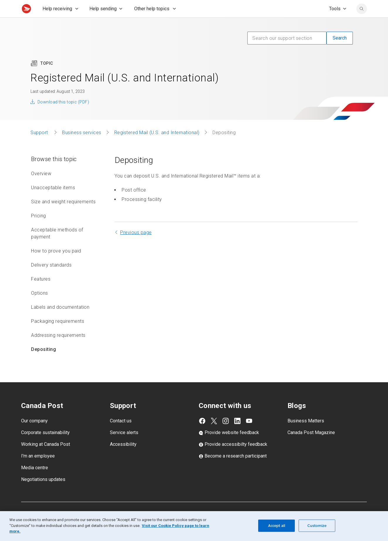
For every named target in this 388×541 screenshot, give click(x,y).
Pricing (38, 228)
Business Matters (305, 433)
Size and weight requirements (63, 214)
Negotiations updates (43, 492)
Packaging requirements (57, 334)
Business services (81, 145)
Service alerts (124, 445)
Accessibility (123, 457)
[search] (361, 21)
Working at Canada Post (45, 457)
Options (39, 306)
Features (40, 292)
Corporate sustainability (45, 445)
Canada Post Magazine (311, 445)
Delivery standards (51, 278)
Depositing (43, 362)
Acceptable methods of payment (57, 246)
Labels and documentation (60, 320)
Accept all (276, 525)
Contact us (121, 433)
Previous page (136, 245)
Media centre (34, 480)
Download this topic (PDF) (63, 114)
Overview (41, 186)
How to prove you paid (56, 264)
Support (39, 145)
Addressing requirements (58, 348)
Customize (316, 525)
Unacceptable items (53, 200)
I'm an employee (38, 469)
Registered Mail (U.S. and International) (157, 145)
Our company (34, 433)
